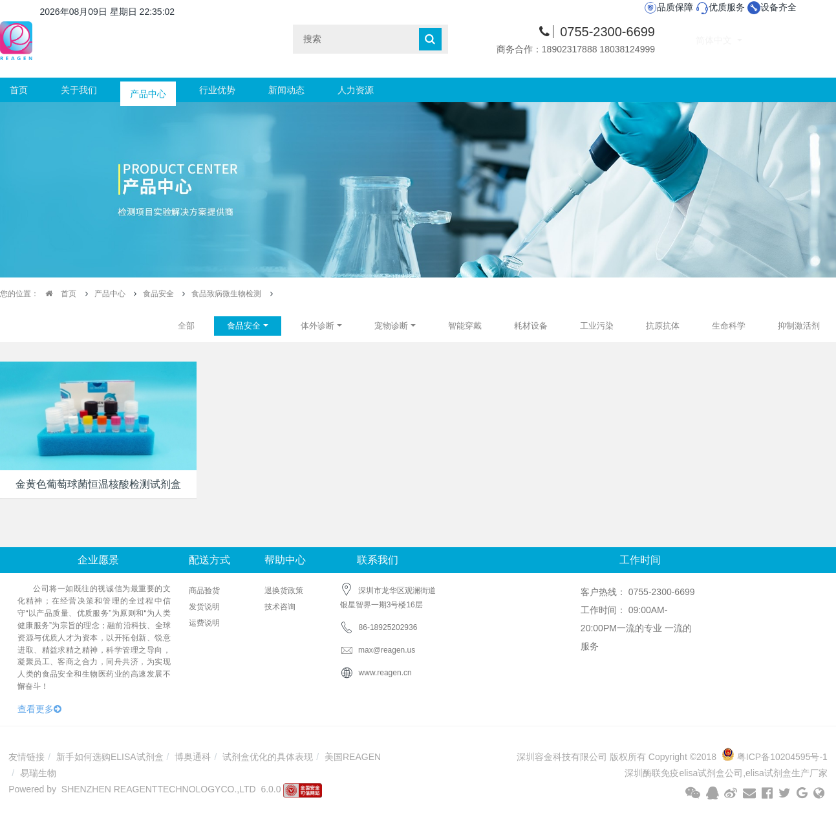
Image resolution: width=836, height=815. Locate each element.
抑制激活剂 (799, 326)
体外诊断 (317, 326)
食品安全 (158, 293)
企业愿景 (98, 559)
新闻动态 (286, 90)
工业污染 (597, 326)
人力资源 (356, 90)
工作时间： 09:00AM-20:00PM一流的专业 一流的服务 (636, 628)
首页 (19, 90)
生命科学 (728, 326)
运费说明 (204, 622)
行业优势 (217, 90)
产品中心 (148, 90)
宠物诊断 (391, 326)
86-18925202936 (388, 627)
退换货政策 (283, 590)
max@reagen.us (378, 650)
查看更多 (39, 709)
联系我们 (377, 559)
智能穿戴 (465, 326)
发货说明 (204, 606)
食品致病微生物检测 (226, 293)
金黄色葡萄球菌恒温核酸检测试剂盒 (98, 484)
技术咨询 (279, 606)
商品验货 (204, 590)
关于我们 (79, 90)
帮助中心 (285, 559)
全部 (186, 326)
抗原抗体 (663, 326)
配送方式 (209, 559)
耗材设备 (531, 326)
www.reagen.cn (385, 672)
